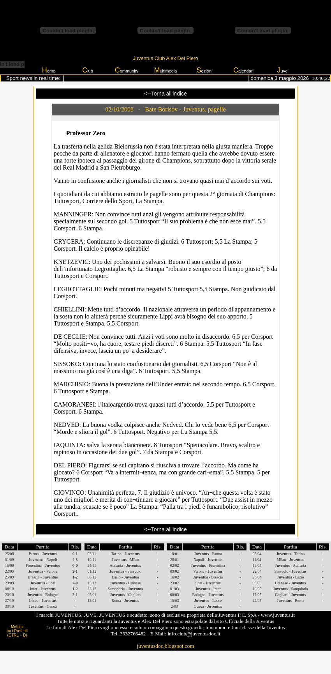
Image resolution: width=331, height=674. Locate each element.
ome (48, 70)
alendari (243, 70)
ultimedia (165, 70)
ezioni (205, 70)
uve (282, 70)
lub (87, 70)
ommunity (127, 70)
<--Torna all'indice (165, 93)
